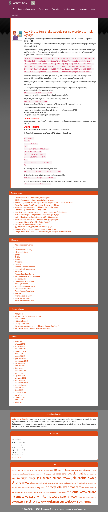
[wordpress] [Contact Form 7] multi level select (32, 222)
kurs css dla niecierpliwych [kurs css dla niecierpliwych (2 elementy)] (80, 483)
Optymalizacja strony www (25, 269)
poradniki (18, 272)
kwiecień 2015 (20, 351)
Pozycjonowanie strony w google (27, 276)
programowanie (21, 279)
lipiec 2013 (19, 368)
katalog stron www (22, 324)
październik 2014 (21, 361)
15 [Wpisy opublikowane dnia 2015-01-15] (19, 450)
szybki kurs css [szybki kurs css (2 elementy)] (91, 497)
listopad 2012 (20, 380)
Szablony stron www (23, 289)
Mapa (93, 9)
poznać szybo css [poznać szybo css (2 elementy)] (90, 487)
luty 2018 (18, 342)
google (17, 255)
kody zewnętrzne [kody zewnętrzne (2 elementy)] (61, 483)
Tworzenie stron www (23, 296)
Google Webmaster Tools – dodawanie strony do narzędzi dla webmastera (43, 232)
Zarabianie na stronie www (25, 301)
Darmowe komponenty (23, 250)
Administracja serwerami (43, 39)
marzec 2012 (20, 400)
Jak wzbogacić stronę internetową (28, 316)
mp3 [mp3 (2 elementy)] (19, 487)
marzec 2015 (20, 354)
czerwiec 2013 (20, 371)
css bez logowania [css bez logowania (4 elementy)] (66, 470)
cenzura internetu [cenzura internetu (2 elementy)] (38, 470)
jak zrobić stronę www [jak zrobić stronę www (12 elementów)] (53, 478)
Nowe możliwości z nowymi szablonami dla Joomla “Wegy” (37, 207)
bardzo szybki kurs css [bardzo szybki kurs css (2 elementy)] (19, 470)
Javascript (18, 262)
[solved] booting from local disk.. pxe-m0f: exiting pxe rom (36, 217)
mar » (19, 457)
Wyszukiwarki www (22, 298)
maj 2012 (18, 395)
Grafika (17, 257)
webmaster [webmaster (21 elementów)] (55, 501)
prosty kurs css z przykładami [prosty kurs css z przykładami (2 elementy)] (57, 492)
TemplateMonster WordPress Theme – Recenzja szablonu (37, 205)
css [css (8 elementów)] (55, 469)
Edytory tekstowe (21, 252)
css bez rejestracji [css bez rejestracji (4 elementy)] (83, 470)
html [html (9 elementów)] (80, 473)
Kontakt (15, 15)
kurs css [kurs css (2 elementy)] (68, 483)
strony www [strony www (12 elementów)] (68, 496)
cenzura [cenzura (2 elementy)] (29, 470)
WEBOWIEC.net (20, 3)
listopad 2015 (20, 344)
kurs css (18, 264)
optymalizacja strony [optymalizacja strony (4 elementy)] (31, 488)
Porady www (44, 9)
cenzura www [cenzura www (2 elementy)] (48, 470)
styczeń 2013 (20, 376)
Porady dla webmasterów (24, 274)
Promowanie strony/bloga (24, 281)
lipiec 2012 (19, 390)
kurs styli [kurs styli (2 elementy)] (90, 483)
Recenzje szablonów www (25, 286)
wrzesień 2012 (20, 385)
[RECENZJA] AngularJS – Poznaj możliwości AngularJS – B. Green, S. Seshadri (43, 202)
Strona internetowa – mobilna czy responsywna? (33, 198)
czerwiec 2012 (20, 393)
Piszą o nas (83, 9)
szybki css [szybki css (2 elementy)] (82, 497)
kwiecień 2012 (20, 397)
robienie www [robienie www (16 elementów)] (76, 492)
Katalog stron (20, 319)
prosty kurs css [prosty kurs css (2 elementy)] (43, 492)
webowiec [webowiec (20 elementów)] (72, 501)
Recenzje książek (21, 284)
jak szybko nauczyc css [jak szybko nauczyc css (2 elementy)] (89, 474)
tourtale (18, 293)
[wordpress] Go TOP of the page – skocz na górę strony (35, 229)
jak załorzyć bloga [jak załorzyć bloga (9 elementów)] (24, 478)
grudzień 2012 (20, 378)
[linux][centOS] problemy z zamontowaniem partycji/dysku (37, 219)
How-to (17, 259)
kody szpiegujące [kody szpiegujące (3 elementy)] (37, 483)
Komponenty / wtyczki (26, 9)
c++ (16, 247)
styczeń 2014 (20, 363)
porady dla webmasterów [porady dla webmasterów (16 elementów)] (65, 487)
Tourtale (55, 9)
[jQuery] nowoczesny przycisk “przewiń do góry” (33, 227)
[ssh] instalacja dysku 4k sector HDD (28, 224)
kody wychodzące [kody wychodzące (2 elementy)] (49, 483)
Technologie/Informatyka (24, 291)
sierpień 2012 (20, 388)
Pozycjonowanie (68, 9)
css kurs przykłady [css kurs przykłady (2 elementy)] (26, 474)
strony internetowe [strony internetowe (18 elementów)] (44, 496)
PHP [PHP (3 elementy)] (42, 488)
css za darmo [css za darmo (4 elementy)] (61, 474)
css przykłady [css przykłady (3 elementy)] (50, 474)
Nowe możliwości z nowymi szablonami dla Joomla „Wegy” (37, 326)
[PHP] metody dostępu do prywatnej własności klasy (34, 200)
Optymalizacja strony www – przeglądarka (31, 210)
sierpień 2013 (20, 366)
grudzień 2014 (20, 359)
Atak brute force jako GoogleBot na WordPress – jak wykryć (58, 33)
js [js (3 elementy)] (30, 483)
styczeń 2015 (20, 356)
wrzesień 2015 (20, 346)
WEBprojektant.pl (21, 321)
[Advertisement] (56, 21)
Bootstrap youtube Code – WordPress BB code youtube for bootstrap (41, 212)
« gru (14, 457)
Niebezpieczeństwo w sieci (63, 39)
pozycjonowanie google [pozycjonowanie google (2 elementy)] (31, 492)
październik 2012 (21, 383)
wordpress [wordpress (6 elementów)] (85, 502)
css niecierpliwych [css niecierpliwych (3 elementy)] (38, 474)
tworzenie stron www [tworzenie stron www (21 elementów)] (29, 501)
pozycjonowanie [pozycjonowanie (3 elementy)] (17, 492)
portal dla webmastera (21, 419)
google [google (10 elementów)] (72, 473)
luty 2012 (18, 402)
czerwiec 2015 (20, 349)
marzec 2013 (20, 373)
